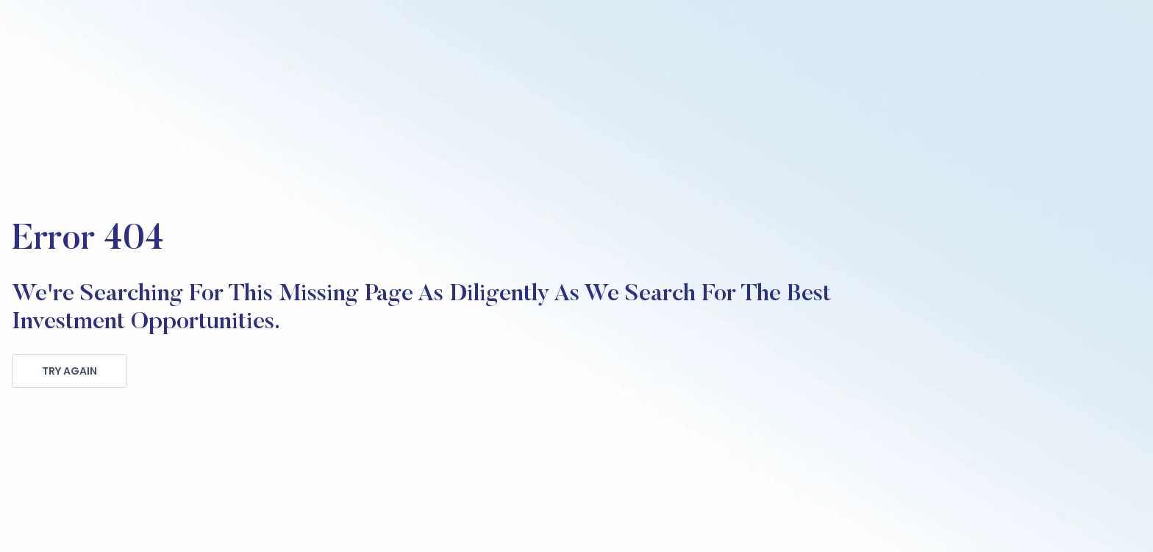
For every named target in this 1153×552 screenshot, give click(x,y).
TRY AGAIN (69, 371)
